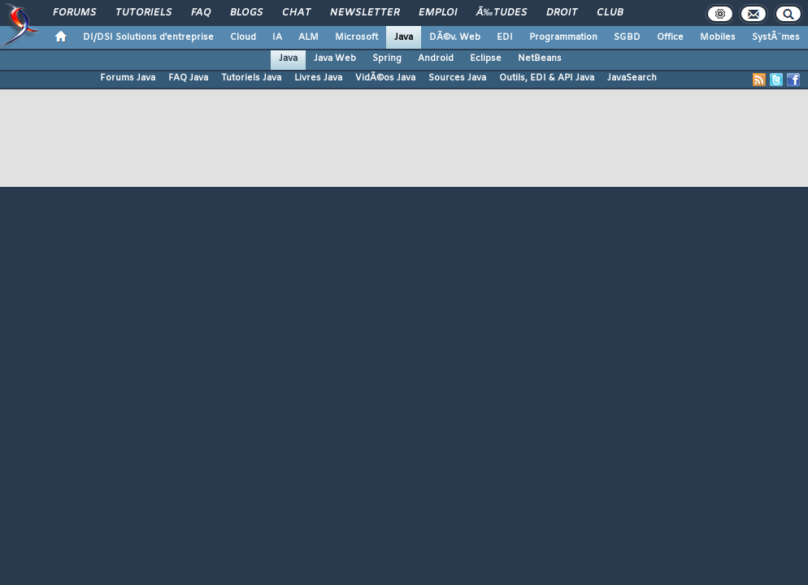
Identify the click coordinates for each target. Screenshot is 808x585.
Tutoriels (143, 13)
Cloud (243, 37)
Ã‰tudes (501, 13)
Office (670, 37)
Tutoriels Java (251, 78)
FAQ (200, 13)
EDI (505, 37)
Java (403, 37)
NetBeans (540, 58)
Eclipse (486, 58)
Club (609, 13)
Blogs (246, 13)
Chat (296, 13)
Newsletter (364, 13)
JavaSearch (632, 78)
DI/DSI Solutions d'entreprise (148, 37)
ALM (308, 37)
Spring (387, 58)
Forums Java (127, 78)
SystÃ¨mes (776, 37)
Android (436, 58)
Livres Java (318, 78)
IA (277, 37)
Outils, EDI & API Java (546, 78)
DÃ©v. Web (454, 37)
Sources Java (457, 78)
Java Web (335, 58)
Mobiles (718, 37)
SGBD (627, 37)
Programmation (563, 37)
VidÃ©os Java (385, 78)
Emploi (437, 13)
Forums (74, 13)
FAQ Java (188, 78)
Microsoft (356, 37)
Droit (562, 13)
